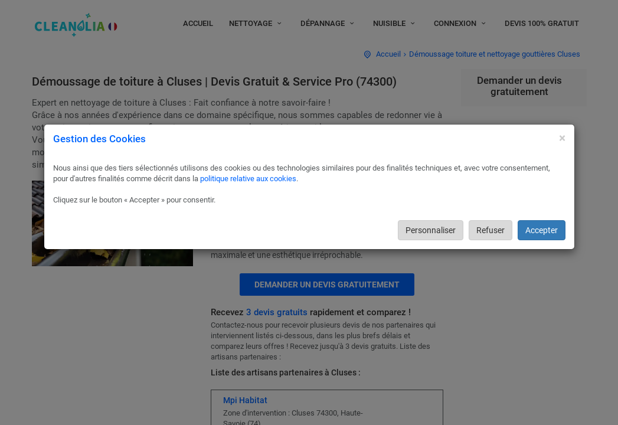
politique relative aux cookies (248, 178)
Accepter (541, 230)
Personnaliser (431, 230)
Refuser (490, 230)
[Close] (562, 138)
